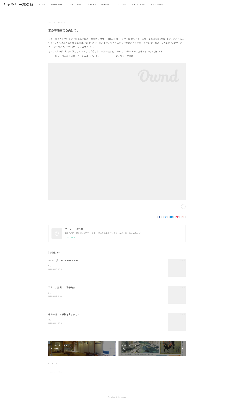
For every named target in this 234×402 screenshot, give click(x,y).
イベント (92, 4)
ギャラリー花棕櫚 (18, 5)
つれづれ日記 (120, 4)
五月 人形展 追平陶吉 (61, 287)
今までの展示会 (138, 4)
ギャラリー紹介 (157, 4)
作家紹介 (105, 4)
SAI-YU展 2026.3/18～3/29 (63, 260)
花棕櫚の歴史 (56, 4)
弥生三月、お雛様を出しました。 (65, 314)
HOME (42, 4)
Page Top (117, 389)
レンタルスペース (75, 4)
